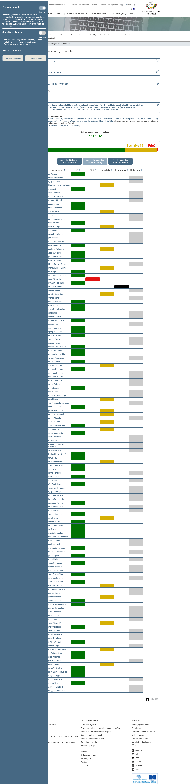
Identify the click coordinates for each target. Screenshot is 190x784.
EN (129, 5)
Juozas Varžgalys (54, 668)
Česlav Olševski (53, 477)
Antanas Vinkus (53, 683)
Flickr (137, 752)
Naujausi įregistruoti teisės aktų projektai (96, 730)
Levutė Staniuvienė (55, 582)
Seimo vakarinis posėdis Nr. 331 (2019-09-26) (50, 84)
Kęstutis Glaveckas (55, 301)
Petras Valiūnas (53, 657)
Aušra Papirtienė (54, 484)
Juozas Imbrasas (54, 317)
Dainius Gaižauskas (55, 286)
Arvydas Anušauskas (55, 193)
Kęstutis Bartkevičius (56, 219)
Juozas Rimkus (53, 522)
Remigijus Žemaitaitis (56, 691)
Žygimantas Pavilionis (56, 488)
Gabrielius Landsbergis (56, 395)
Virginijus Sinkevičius (56, 552)
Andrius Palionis (53, 480)
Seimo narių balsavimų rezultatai (58, 44)
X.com (137, 756)
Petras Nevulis (53, 469)
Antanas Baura (53, 230)
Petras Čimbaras (54, 260)
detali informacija (71, 125)
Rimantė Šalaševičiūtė (56, 604)
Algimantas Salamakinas (57, 537)
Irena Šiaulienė (53, 615)
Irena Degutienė (53, 271)
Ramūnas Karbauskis (56, 354)
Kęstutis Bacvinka (54, 208)
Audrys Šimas (52, 619)
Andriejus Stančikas (55, 578)
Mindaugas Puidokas (56, 503)
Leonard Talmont (54, 630)
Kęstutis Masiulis (54, 418)
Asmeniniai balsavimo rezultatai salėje (69, 161)
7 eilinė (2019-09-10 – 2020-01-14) (46, 72)
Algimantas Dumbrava (56, 275)
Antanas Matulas (54, 429)
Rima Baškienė (53, 223)
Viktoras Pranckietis (55, 499)
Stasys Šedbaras (54, 612)
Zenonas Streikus (54, 593)
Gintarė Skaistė (53, 559)
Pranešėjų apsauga (88, 744)
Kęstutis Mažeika (54, 437)
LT (126, 5)
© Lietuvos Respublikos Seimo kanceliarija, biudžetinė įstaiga (52, 741)
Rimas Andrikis (53, 189)
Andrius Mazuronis (55, 433)
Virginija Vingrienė (54, 679)
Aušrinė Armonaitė (55, 196)
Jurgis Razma (52, 518)
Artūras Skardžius (54, 563)
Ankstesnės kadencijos (77, 13)
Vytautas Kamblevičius (56, 347)
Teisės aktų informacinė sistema (85, 5)
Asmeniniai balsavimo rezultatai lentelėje (95, 161)
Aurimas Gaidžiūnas (55, 283)
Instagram (138, 764)
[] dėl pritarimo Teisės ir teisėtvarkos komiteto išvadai (87, 107)
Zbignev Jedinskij (54, 328)
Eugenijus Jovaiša (54, 332)
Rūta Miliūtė (52, 440)
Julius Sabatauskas (55, 533)
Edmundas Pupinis (55, 507)
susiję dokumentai (55, 125)
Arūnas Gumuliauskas (56, 309)
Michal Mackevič (54, 407)
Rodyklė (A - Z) (86, 757)
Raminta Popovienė (55, 495)
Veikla (60, 13)
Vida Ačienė (52, 174)
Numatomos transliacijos (58, 5)
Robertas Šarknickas (55, 608)
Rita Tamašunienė (54, 634)
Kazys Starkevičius (55, 585)
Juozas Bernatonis (55, 234)
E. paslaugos (136, 726)
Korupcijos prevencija (89, 740)
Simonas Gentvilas (55, 298)
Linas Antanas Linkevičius (58, 403)
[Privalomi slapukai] (42, 8)
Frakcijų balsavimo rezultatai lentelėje (120, 161)
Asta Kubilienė (53, 388)
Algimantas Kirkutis (55, 377)
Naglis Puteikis (53, 510)
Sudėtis (49, 13)
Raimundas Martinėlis (56, 414)
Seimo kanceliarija (100, 13)
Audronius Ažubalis (55, 200)
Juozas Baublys (53, 226)
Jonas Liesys (52, 399)
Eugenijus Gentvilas (55, 294)
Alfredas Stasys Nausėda (57, 454)
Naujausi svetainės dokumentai (92, 737)
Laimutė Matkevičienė (56, 425)
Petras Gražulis (53, 305)
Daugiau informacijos (11, 50)
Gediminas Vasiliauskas (57, 672)
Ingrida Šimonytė (54, 623)
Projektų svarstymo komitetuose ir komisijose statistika (110, 35)
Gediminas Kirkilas (55, 373)
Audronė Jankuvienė (55, 320)
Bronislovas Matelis (55, 422)
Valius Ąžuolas (53, 204)
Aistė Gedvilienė (53, 290)
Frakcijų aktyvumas (78, 35)
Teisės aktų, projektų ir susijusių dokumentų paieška (100, 726)
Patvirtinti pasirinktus (13, 58)
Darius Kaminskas (54, 350)
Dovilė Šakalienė (54, 600)
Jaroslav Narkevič (54, 450)
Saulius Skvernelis (54, 567)
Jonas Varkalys (53, 664)
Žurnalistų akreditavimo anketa (143, 730)
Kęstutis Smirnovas (55, 570)
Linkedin (138, 767)
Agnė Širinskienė (54, 627)
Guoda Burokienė (54, 253)
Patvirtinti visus (36, 58)
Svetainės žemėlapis (88, 753)
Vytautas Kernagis (54, 365)
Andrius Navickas (54, 458)
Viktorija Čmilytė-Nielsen (57, 264)
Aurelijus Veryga (53, 676)
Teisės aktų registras (109, 5)
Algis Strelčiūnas (54, 597)
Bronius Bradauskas (55, 241)
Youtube (138, 760)
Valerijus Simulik (54, 544)
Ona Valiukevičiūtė (54, 653)
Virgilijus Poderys (54, 492)
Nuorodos (84, 750)
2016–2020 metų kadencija (43, 61)
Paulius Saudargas (55, 540)
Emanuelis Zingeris (55, 687)
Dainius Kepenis (53, 362)
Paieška (84, 760)
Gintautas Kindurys (55, 369)
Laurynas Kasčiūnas (55, 358)
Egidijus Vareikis (54, 660)
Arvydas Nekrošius (55, 465)
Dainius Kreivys (53, 384)
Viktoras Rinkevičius (55, 525)
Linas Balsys (52, 215)
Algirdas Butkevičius (55, 256)
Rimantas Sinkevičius (56, 548)
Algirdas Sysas (53, 555)
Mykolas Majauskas (55, 410)
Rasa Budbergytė (54, 245)
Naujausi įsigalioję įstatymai (91, 733)
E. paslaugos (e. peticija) (124, 13)
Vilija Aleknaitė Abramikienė (58, 185)
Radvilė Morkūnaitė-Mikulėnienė (55, 445)
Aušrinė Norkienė (54, 473)
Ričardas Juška (53, 343)
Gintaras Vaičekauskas (56, 649)
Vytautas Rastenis (54, 514)
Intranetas (84, 764)
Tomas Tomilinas (54, 638)
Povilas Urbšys (53, 645)
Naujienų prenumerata (140, 737)
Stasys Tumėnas (54, 642)
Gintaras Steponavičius (56, 589)
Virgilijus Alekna (53, 181)
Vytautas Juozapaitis (56, 339)
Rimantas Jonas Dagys (56, 268)
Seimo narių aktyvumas (59, 35)
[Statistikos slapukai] (42, 33)
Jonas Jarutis (52, 324)
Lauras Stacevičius (55, 574)
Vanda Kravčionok (54, 380)
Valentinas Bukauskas (56, 249)
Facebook (138, 749)
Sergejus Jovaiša (54, 335)
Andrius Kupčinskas (55, 392)
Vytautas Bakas (53, 211)
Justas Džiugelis (54, 279)
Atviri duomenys (138, 733)
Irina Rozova (52, 529)
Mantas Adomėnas (55, 178)
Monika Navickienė (55, 461)
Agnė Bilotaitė (53, 238)
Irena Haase (52, 313)
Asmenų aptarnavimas (140, 723)
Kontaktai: (35, 719)
